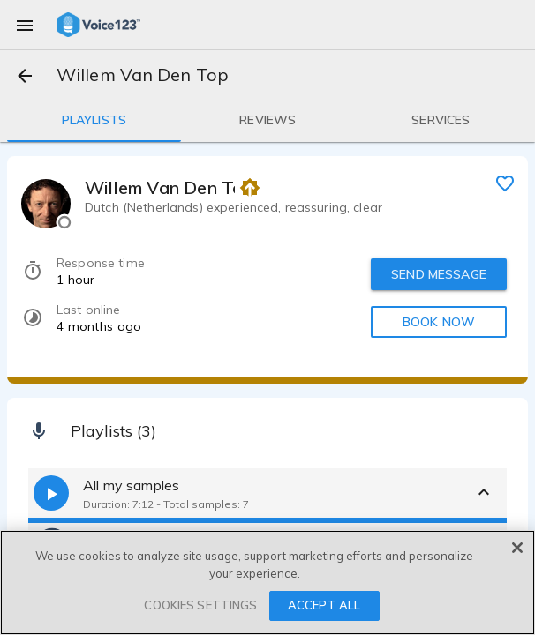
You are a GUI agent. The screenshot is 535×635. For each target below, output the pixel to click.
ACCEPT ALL (324, 605)
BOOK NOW (439, 322)
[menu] (24, 24)
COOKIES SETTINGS (200, 605)
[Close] (517, 548)
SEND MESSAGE (438, 274)
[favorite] (505, 182)
